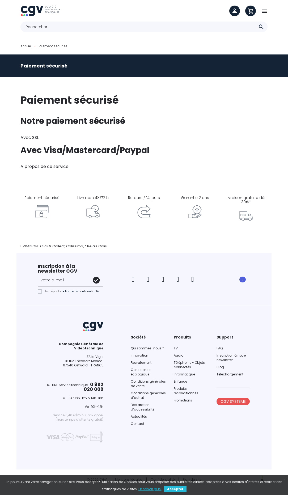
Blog (220, 367)
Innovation (139, 355)
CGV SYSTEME (233, 401)
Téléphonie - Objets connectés (189, 364)
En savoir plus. (150, 489)
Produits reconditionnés (186, 390)
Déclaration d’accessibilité (142, 407)
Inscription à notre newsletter (231, 357)
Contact (137, 423)
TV (176, 348)
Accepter (175, 489)
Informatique (184, 374)
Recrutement (141, 362)
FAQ (220, 348)
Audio (178, 355)
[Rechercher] (144, 27)
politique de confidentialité (80, 291)
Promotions (183, 400)
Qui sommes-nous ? (147, 348)
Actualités (139, 416)
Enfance (180, 381)
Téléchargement (230, 374)
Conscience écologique (140, 371)
